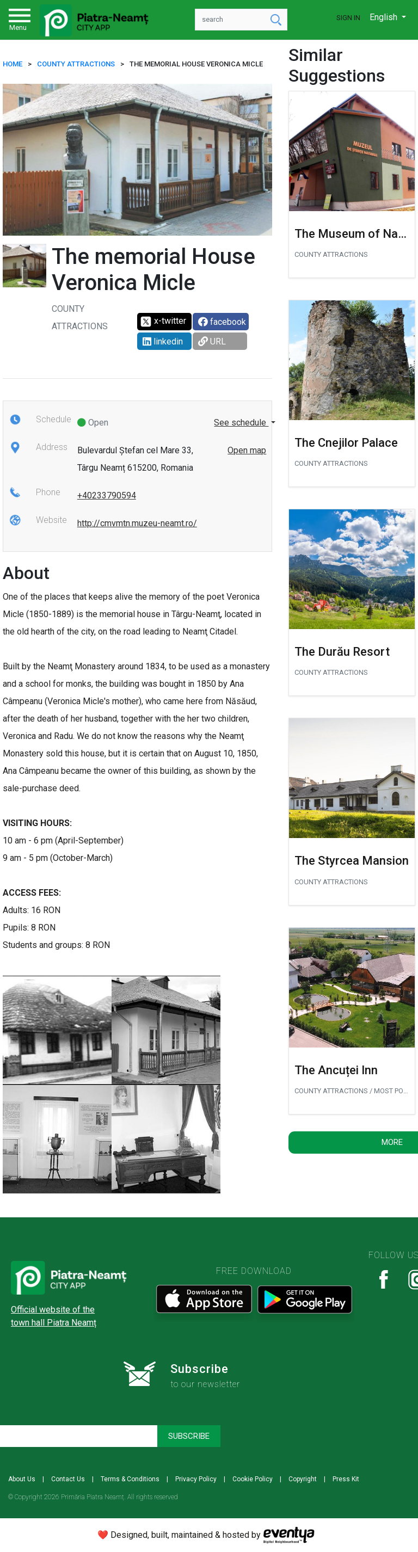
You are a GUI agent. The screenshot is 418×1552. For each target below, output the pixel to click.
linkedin (163, 341)
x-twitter (163, 322)
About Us (21, 1479)
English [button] (384, 17)
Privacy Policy (196, 1479)
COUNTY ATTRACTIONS (76, 64)
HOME (12, 64)
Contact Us (68, 1479)
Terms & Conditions (130, 1479)
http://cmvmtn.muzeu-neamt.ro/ (137, 523)
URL (212, 341)
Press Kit (346, 1479)
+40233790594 (106, 495)
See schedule (241, 422)
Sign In (348, 18)
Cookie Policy (252, 1479)
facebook (222, 322)
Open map (247, 450)
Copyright (302, 1479)
